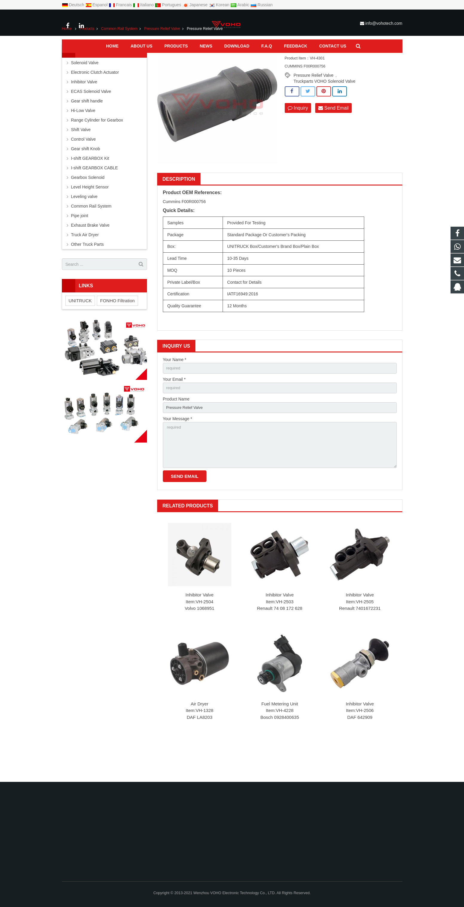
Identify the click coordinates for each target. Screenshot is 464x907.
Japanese (195, 4)
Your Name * (174, 389)
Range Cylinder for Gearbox (97, 150)
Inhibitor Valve (200, 632)
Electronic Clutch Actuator (95, 102)
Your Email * (174, 410)
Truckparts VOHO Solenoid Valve (325, 111)
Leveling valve (84, 226)
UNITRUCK (80, 330)
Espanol (97, 4)
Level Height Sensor (90, 217)
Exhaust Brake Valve (90, 255)
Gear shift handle (87, 131)
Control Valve (83, 169)
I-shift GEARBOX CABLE (94, 198)
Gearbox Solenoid (88, 207)
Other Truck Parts (87, 274)
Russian (261, 4)
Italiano (144, 4)
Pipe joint (79, 245)
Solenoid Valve (85, 92)
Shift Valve (81, 159)
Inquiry (298, 138)
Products (86, 59)
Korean (220, 4)
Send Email (333, 138)
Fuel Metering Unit (279, 740)
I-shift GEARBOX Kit (90, 188)
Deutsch (73, 4)
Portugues (168, 4)
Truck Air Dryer (85, 265)
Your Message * (177, 451)
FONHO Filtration (117, 330)
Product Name (176, 431)
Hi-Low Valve (83, 140)
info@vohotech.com (383, 23)
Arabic (240, 4)
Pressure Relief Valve (162, 59)
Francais (121, 4)
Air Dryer (199, 740)
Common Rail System (119, 59)
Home (67, 59)
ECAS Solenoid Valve (91, 121)
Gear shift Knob (85, 179)
